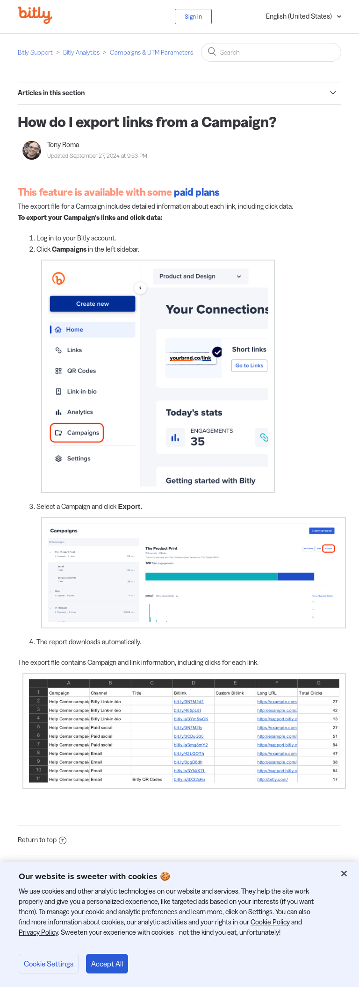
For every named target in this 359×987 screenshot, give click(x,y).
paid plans (197, 192)
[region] (179, 924)
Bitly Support (35, 52)
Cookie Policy (270, 921)
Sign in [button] (193, 16)
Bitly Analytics (81, 52)
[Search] (271, 52)
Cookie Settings (48, 963)
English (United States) (299, 16)
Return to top (42, 839)
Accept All (107, 963)
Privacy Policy (38, 932)
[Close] (344, 874)
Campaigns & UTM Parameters (151, 52)
